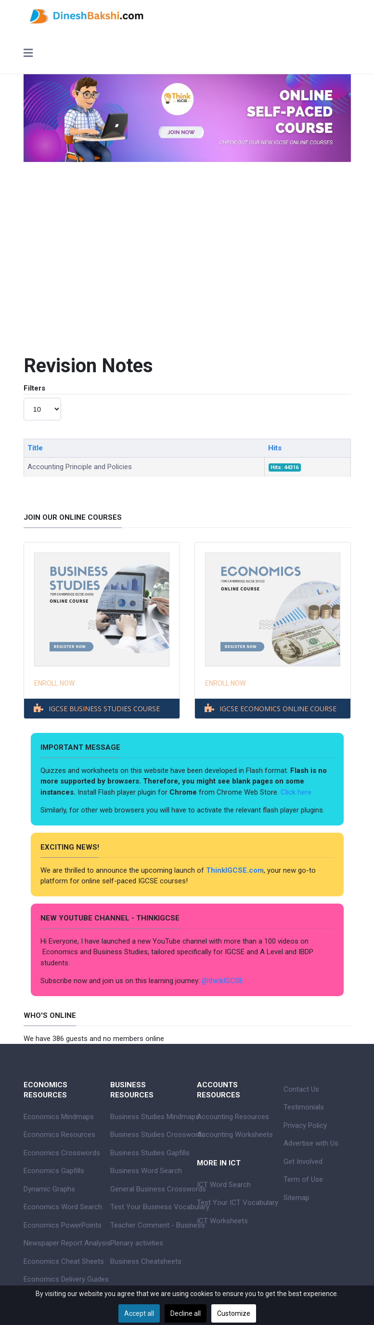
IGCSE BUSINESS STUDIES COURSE (104, 708)
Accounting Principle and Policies (79, 466)
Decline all (185, 1313)
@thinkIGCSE (222, 980)
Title (35, 448)
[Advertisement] (187, 277)
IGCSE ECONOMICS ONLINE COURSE (277, 708)
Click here (297, 792)
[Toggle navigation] (28, 54)
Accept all (139, 1313)
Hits (275, 448)
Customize (233, 1313)
